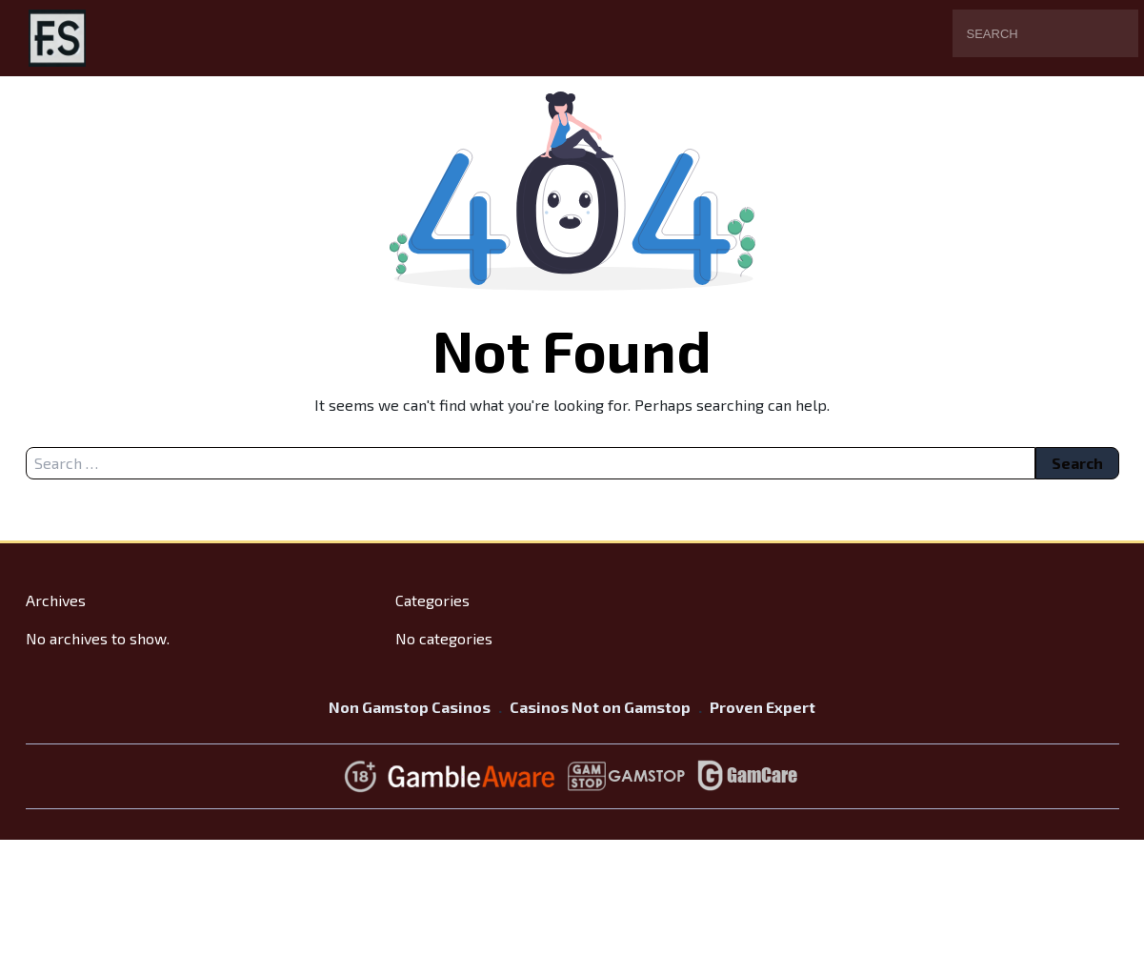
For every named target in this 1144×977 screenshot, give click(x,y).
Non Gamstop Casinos (410, 707)
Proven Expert (762, 707)
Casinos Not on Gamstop (600, 707)
